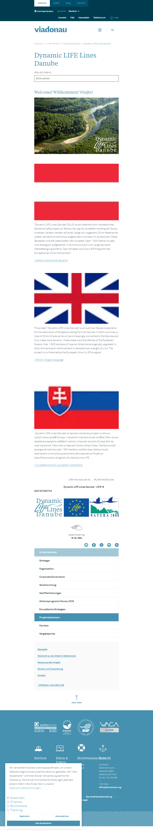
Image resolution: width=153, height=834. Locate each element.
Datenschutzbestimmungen (25, 788)
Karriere (81, 3)
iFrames (16, 802)
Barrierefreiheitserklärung (99, 797)
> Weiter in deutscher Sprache (51, 260)
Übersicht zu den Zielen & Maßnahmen (57, 656)
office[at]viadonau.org (110, 787)
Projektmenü (42, 73)
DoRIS (56, 3)
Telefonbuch (99, 18)
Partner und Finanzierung (50, 669)
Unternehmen (53, 44)
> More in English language (49, 360)
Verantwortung (47, 585)
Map (114, 18)
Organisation (46, 569)
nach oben (76, 699)
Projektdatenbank (72, 44)
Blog (68, 3)
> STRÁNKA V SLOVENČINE (51, 685)
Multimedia (18, 806)
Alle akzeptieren (43, 823)
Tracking (16, 810)
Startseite (42, 650)
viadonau (42, 3)
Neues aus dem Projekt (49, 663)
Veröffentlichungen (50, 593)
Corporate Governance (52, 577)
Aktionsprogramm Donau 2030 (56, 601)
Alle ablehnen (62, 816)
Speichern (25, 816)
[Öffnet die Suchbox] (112, 30)
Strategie (44, 561)
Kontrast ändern (43, 11)
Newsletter (83, 18)
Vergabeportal (47, 634)
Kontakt (62, 18)
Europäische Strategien (52, 609)
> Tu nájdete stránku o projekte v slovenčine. (58, 465)
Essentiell (17, 798)
